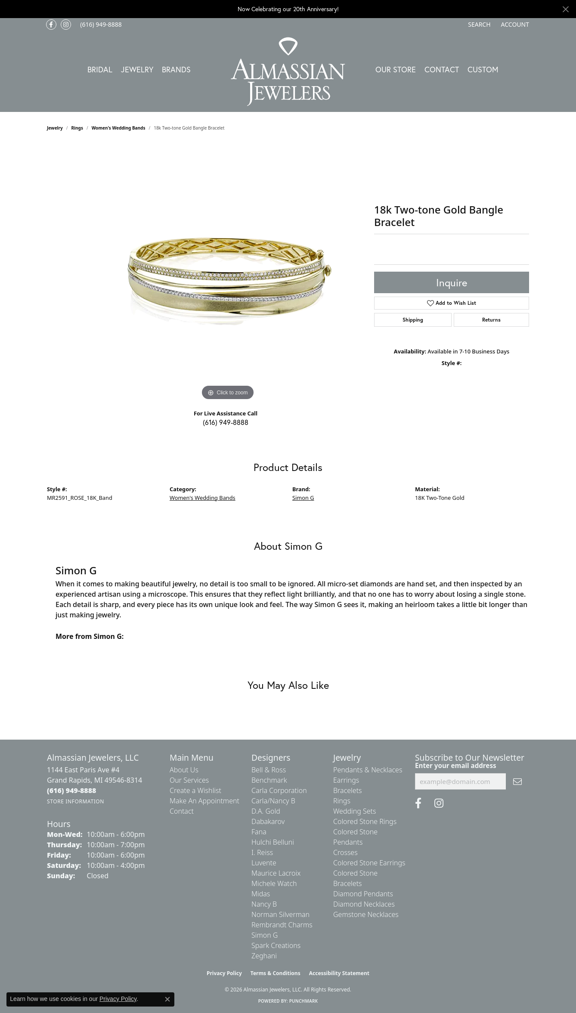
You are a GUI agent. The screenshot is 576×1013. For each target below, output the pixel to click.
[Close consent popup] (167, 999)
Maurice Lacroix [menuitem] (275, 873)
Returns (491, 319)
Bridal (99, 69)
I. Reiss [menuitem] (262, 852)
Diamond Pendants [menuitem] (363, 893)
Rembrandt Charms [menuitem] (282, 924)
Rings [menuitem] (341, 800)
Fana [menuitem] (258, 831)
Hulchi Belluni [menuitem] (272, 842)
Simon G (303, 498)
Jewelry (137, 69)
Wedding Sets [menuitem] (354, 811)
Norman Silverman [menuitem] (280, 914)
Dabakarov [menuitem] (268, 821)
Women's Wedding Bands (119, 128)
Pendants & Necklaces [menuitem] (367, 769)
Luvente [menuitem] (263, 862)
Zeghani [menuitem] (264, 955)
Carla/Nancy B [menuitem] (273, 800)
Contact (441, 69)
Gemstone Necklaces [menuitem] (366, 914)
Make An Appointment (204, 800)
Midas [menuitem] (260, 893)
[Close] (565, 9)
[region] (228, 273)
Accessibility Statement (339, 973)
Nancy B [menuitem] (264, 904)
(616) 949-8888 (225, 422)
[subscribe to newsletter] (517, 781)
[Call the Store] (71, 790)
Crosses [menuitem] (345, 852)
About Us (184, 769)
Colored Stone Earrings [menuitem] (369, 862)
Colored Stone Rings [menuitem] (364, 821)
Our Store (395, 69)
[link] (100, 24)
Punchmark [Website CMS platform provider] (303, 1001)
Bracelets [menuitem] (347, 790)
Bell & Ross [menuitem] (268, 769)
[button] (478, 24)
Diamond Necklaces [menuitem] (364, 904)
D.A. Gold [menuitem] (265, 811)
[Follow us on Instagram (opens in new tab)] (66, 24)
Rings (77, 128)
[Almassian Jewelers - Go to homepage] (288, 71)
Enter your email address (455, 765)
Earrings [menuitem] (346, 780)
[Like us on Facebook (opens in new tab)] (51, 24)
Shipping (413, 319)
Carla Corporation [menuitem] (279, 790)
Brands (176, 69)
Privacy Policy (224, 973)
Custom (483, 69)
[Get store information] (75, 801)
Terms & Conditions (275, 973)
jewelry (55, 128)
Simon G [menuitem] (264, 935)
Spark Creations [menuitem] (275, 945)
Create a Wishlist (195, 790)
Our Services (189, 780)
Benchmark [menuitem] (269, 780)
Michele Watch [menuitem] (274, 883)
